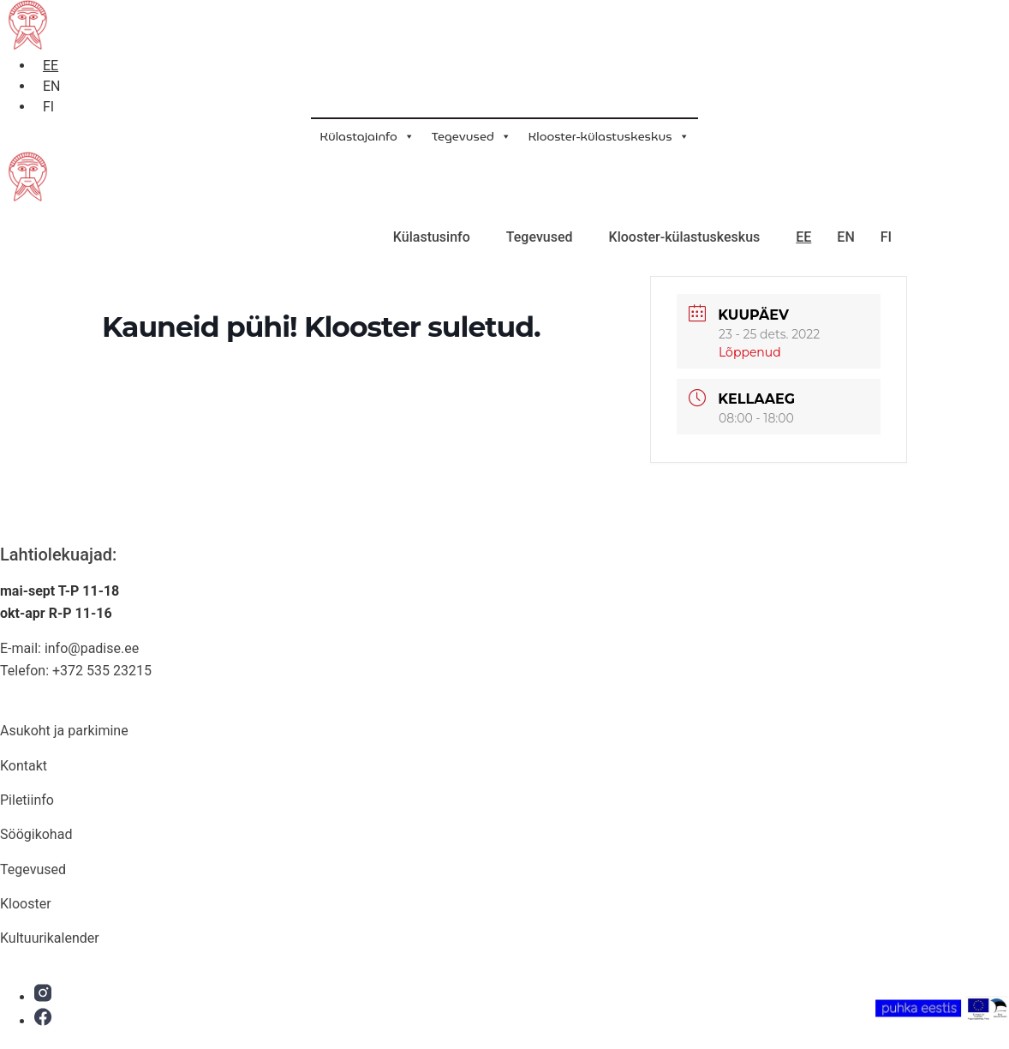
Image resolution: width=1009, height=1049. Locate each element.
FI (886, 237)
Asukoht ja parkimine (64, 730)
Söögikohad (36, 834)
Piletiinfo (27, 800)
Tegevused (471, 135)
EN (845, 237)
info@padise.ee (92, 648)
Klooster (25, 904)
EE (803, 237)
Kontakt (23, 766)
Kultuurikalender (49, 938)
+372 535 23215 (102, 670)
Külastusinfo (431, 237)
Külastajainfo (366, 135)
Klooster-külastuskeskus (609, 135)
